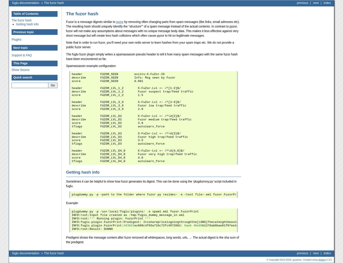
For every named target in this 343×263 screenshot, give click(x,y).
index (327, 3)
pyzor (120, 22)
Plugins (16, 39)
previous (302, 3)
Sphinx (322, 259)
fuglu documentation (25, 3)
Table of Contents (25, 13)
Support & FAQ (22, 55)
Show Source (21, 70)
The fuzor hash (54, 3)
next (316, 3)
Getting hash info (27, 24)
